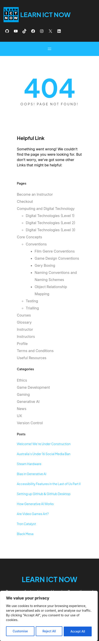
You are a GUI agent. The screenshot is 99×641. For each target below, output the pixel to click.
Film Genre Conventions (55, 251)
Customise (20, 631)
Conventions (36, 244)
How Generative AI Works (35, 504)
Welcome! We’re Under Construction (44, 444)
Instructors (26, 336)
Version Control (30, 423)
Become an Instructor (35, 194)
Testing (32, 301)
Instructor (25, 329)
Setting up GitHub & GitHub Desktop (44, 494)
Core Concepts (29, 237)
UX (19, 416)
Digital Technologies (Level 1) (50, 215)
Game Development (33, 387)
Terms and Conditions (35, 350)
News (21, 408)
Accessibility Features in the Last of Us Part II (49, 484)
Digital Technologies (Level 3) (50, 230)
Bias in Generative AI (31, 474)
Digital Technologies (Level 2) (50, 223)
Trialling (32, 308)
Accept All (77, 631)
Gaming (23, 394)
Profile (22, 343)
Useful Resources (31, 358)
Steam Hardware (29, 464)
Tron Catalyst (26, 524)
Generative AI (28, 401)
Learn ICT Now (45, 14)
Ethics (22, 380)
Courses (24, 315)
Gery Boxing (45, 265)
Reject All (49, 631)
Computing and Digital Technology (46, 208)
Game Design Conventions (57, 258)
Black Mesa (25, 534)
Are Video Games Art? (33, 514)
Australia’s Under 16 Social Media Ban (43, 454)
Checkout (25, 201)
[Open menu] (49, 49)
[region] (49, 616)
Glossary (24, 322)
